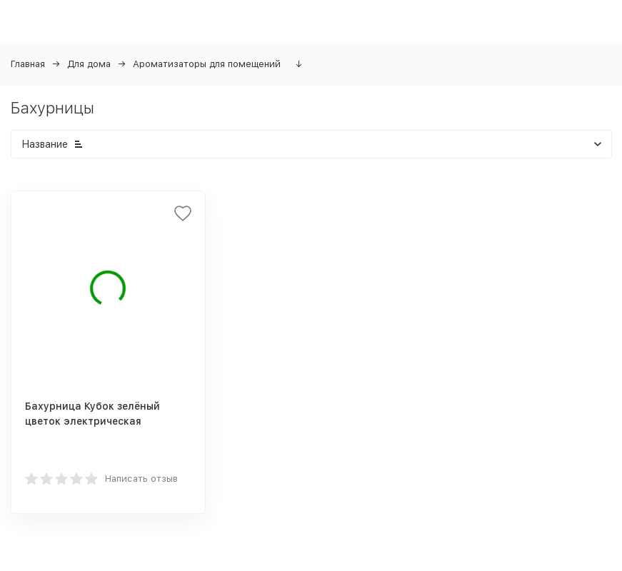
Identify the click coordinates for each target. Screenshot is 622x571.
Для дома (89, 64)
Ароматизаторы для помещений (207, 64)
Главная (28, 64)
